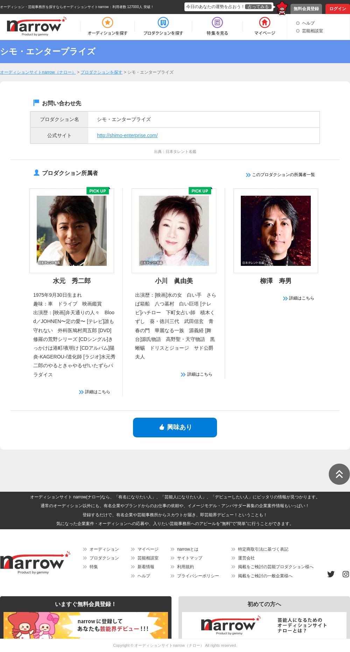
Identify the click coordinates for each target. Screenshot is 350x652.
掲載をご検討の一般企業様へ (265, 575)
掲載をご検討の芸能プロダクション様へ (276, 566)
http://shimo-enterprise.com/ (127, 135)
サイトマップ (189, 558)
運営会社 (246, 558)
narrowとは (187, 549)
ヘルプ (308, 23)
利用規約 (185, 566)
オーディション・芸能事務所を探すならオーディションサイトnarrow (54, 7)
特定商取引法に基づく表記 (263, 549)
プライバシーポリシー (198, 575)
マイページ (148, 549)
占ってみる (258, 6)
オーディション (104, 549)
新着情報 (146, 566)
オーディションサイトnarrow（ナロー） (169, 645)
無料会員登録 (306, 8)
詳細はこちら (94, 391)
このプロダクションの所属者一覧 (280, 174)
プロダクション (104, 558)
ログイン (337, 8)
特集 (94, 566)
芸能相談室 (312, 30)
